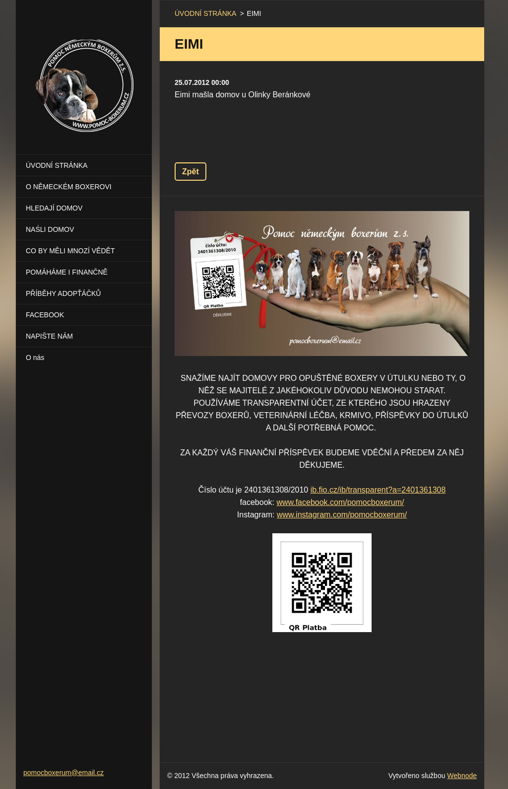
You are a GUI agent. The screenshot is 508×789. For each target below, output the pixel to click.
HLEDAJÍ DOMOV (54, 208)
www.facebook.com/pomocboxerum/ (340, 502)
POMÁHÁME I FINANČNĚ (67, 272)
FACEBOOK (45, 315)
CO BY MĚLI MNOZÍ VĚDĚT (70, 251)
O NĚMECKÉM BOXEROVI (69, 187)
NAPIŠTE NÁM (49, 336)
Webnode (462, 776)
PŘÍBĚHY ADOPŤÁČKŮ (63, 293)
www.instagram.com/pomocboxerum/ (342, 514)
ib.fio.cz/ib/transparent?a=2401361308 (378, 490)
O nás (35, 357)
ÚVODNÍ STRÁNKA (56, 165)
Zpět (190, 171)
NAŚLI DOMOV (50, 229)
